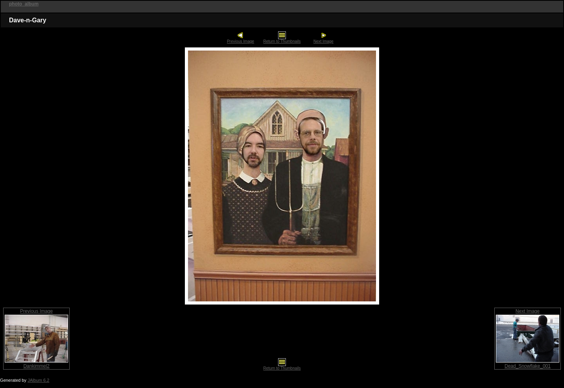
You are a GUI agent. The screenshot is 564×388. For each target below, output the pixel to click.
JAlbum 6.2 (38, 380)
